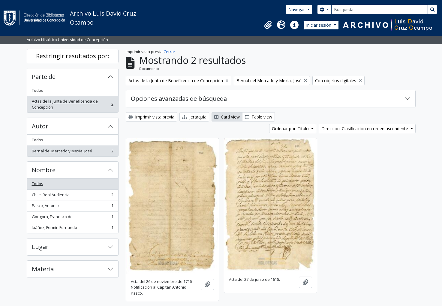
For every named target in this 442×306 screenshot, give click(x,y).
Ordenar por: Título (291, 128)
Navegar (297, 9)
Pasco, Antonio (72, 207)
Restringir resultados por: (72, 56)
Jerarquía (194, 117)
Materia (43, 269)
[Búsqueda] (379, 9)
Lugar (40, 247)
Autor (40, 126)
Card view (227, 117)
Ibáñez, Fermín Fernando (72, 229)
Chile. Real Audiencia (72, 196)
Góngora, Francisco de (72, 218)
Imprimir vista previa (151, 117)
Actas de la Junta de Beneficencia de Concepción (72, 104)
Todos (37, 90)
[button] (268, 25)
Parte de (44, 77)
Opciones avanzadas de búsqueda (179, 98)
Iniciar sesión (319, 25)
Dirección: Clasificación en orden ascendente (365, 128)
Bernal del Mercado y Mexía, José (72, 152)
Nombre (44, 170)
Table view (258, 117)
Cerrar (169, 51)
